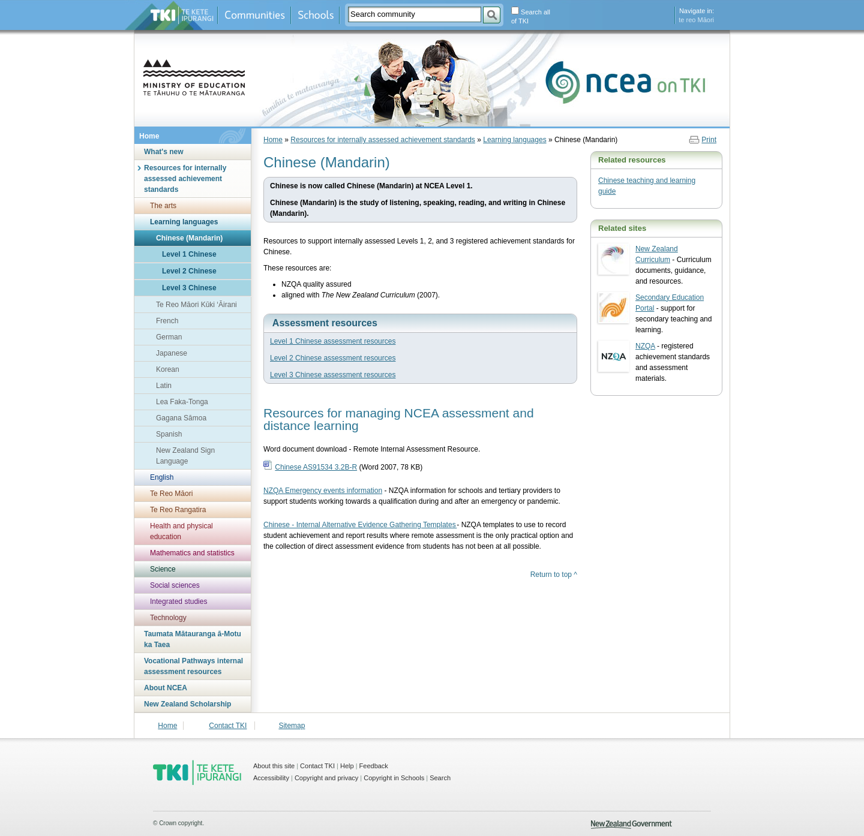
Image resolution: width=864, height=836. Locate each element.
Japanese (171, 353)
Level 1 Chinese (189, 254)
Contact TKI (228, 725)
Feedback (373, 765)
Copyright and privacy (326, 777)
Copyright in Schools (394, 777)
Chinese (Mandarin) (189, 238)
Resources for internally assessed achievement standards (185, 179)
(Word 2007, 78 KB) (348, 467)
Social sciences (175, 585)
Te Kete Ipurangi (182, 15)
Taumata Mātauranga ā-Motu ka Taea (192, 639)
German (169, 337)
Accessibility (271, 777)
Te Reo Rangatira (178, 510)
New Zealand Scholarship (187, 704)
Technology (168, 618)
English (161, 477)
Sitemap (291, 725)
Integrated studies (178, 601)
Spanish (169, 434)
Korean (167, 369)
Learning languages (184, 222)
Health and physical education (181, 531)
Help (347, 765)
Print (708, 140)
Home (149, 136)
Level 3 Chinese (189, 288)
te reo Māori (696, 19)
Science (163, 569)
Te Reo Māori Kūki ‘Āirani (196, 304)
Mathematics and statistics (192, 553)
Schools (315, 15)
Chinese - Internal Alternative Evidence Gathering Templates (360, 525)
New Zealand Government (631, 824)
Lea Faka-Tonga (182, 402)
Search (440, 777)
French (167, 321)
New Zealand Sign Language (185, 455)
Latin (164, 385)
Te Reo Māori (171, 493)
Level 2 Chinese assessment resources (332, 358)
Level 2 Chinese (189, 271)
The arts (163, 206)
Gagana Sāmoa (181, 418)
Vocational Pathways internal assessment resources (193, 666)
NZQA (645, 346)
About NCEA (165, 688)
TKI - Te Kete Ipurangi (197, 772)
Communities (254, 15)
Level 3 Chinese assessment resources (332, 375)
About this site (274, 765)
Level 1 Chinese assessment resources (332, 341)
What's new (164, 152)
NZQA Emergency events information (322, 490)
